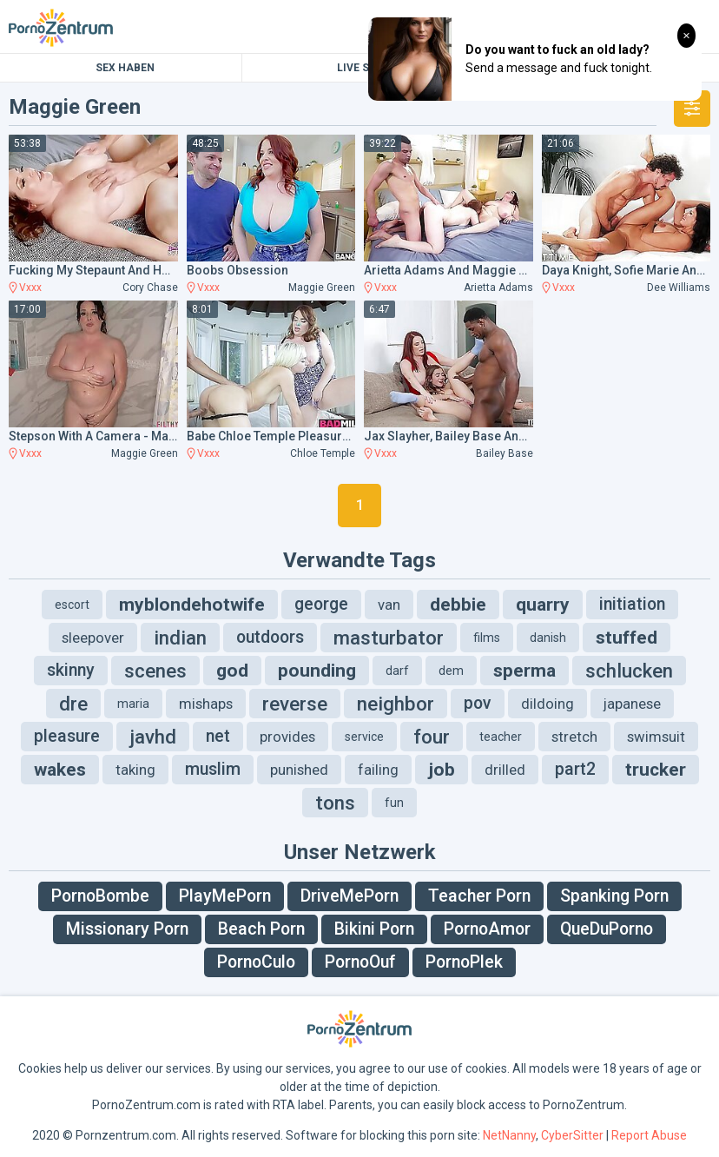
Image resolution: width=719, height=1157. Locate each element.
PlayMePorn (225, 896)
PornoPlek (464, 962)
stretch (574, 736)
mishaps (206, 703)
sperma (524, 670)
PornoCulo (256, 962)
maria (133, 704)
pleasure (67, 736)
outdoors (270, 637)
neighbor (395, 703)
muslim (213, 769)
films (486, 638)
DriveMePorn (349, 896)
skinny (71, 670)
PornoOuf (360, 962)
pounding (317, 670)
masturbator (388, 637)
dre (73, 703)
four (431, 736)
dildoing (547, 703)
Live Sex (359, 68)
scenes (155, 670)
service (364, 737)
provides (287, 736)
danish (548, 638)
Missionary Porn (127, 929)
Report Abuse (649, 1135)
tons (335, 802)
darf (397, 671)
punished (299, 769)
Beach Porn (261, 929)
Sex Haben (125, 68)
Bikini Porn (374, 929)
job (441, 769)
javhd (152, 736)
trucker (655, 769)
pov (477, 703)
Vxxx (30, 287)
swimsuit (656, 736)
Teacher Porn (479, 896)
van (389, 604)
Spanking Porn (614, 896)
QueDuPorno (606, 929)
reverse (294, 703)
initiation (632, 604)
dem (451, 671)
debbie (458, 604)
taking (135, 769)
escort (72, 605)
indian (180, 637)
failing (378, 769)
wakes (60, 769)
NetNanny (509, 1135)
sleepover (93, 637)
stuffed (626, 637)
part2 (575, 769)
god (232, 670)
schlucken (629, 670)
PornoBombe (100, 896)
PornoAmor (487, 929)
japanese (632, 703)
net (218, 736)
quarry (543, 604)
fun (394, 803)
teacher (500, 737)
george (321, 604)
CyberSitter (572, 1135)
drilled (505, 769)
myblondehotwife (192, 604)
